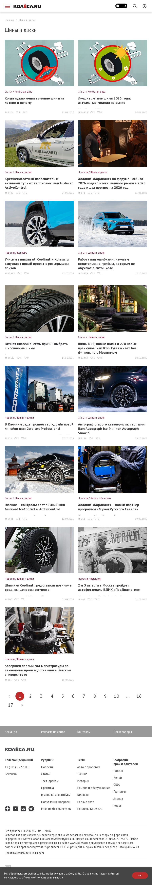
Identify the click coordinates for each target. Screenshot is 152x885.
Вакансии (11, 774)
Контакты (83, 732)
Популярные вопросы (55, 802)
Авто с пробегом (88, 767)
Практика (47, 788)
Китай (117, 778)
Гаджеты (83, 795)
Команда (11, 732)
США (116, 784)
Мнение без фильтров (56, 809)
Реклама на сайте (53, 732)
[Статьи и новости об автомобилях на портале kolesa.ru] (27, 6)
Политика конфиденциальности (25, 853)
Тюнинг (82, 774)
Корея (117, 805)
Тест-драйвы (50, 781)
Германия (119, 791)
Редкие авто (85, 802)
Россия (118, 771)
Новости (47, 767)
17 (10, 705)
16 (139, 696)
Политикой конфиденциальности (43, 877)
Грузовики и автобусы (55, 795)
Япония (118, 799)
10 (116, 696)
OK (140, 875)
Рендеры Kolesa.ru (89, 809)
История (83, 781)
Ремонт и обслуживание (93, 788)
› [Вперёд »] (22, 705)
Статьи (45, 774)
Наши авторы (122, 732)
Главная (9, 20)
